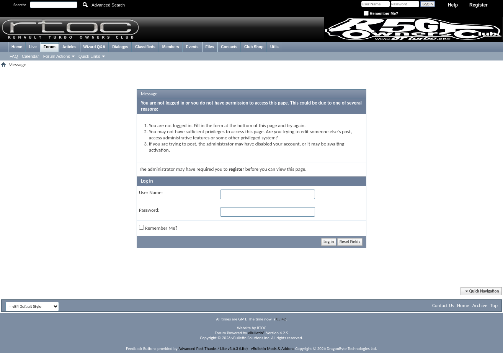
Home (16, 47)
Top (494, 305)
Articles (69, 47)
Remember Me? (381, 13)
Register (478, 5)
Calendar (30, 56)
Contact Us (443, 305)
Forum (50, 47)
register (236, 169)
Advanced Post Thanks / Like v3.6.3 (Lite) (213, 348)
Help (453, 5)
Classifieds (145, 47)
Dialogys (120, 47)
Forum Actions (56, 56)
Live (33, 47)
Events (192, 47)
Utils (274, 47)
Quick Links (89, 56)
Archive (479, 305)
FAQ (14, 56)
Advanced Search (108, 5)
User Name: (151, 192)
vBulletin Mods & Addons (272, 348)
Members (170, 47)
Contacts (229, 47)
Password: (149, 210)
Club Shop (253, 47)
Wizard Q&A (94, 47)
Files (210, 47)
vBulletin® (256, 332)
